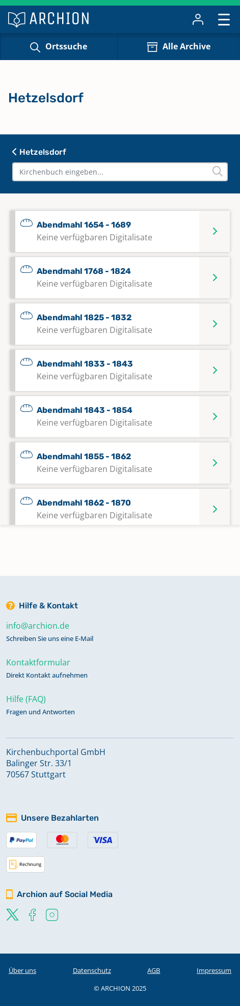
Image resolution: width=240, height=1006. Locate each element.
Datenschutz (92, 970)
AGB (153, 970)
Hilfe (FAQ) (26, 699)
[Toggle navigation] (224, 19)
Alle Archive (186, 46)
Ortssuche (66, 46)
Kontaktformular (38, 662)
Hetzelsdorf (39, 152)
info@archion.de (37, 625)
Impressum (214, 970)
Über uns (22, 970)
